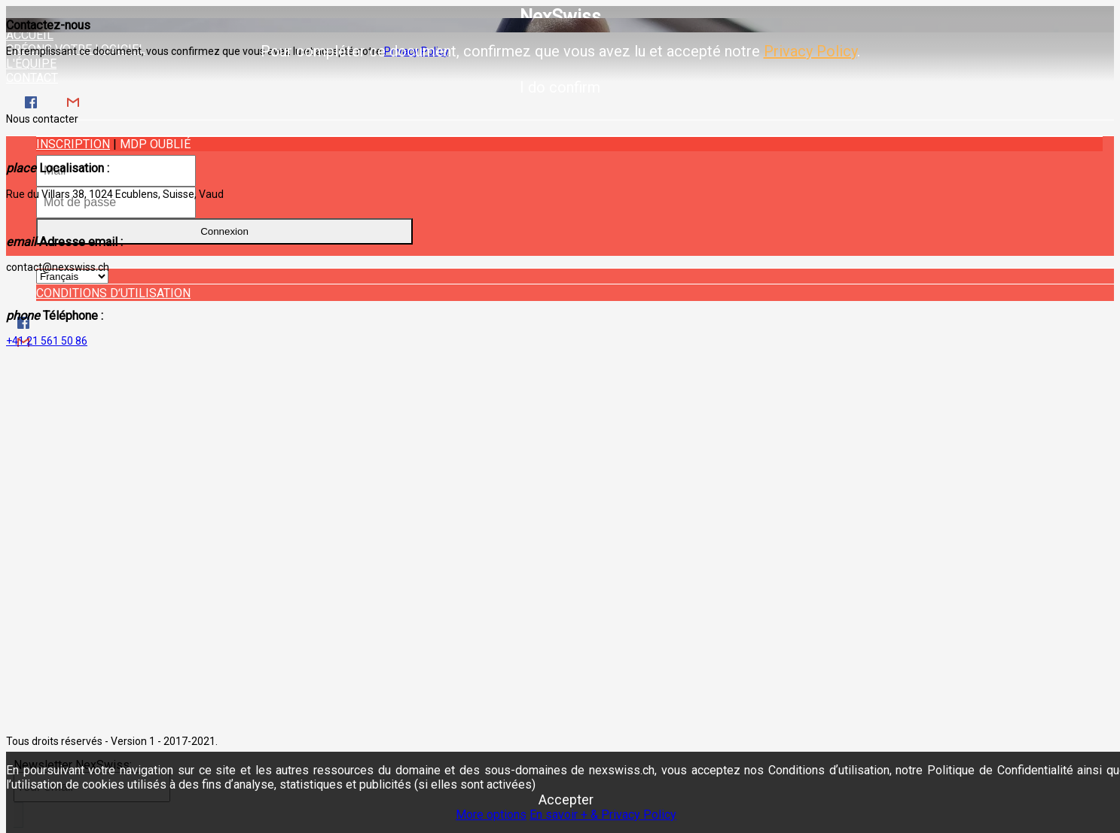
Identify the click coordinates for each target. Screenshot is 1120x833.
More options (491, 814)
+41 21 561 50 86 (46, 341)
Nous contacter (42, 119)
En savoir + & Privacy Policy (602, 814)
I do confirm (560, 87)
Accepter (566, 799)
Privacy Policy (810, 51)
